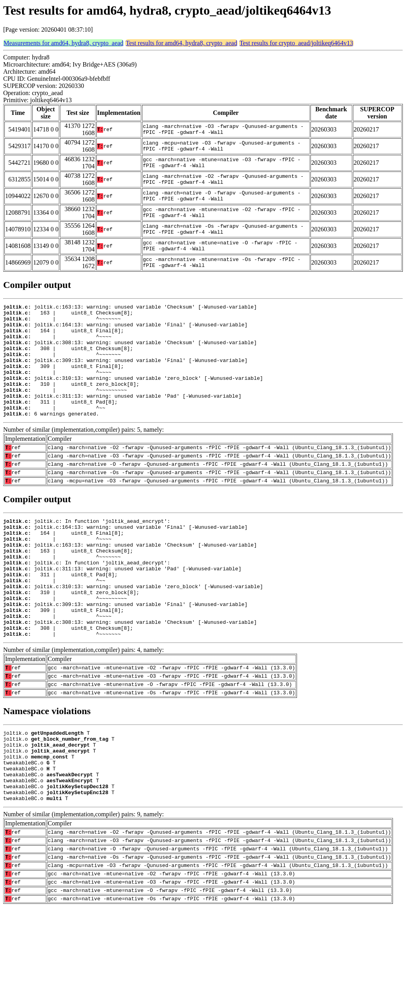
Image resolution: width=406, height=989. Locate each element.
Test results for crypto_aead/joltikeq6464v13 (296, 43)
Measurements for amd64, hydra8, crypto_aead (63, 43)
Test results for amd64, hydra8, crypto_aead (181, 43)
